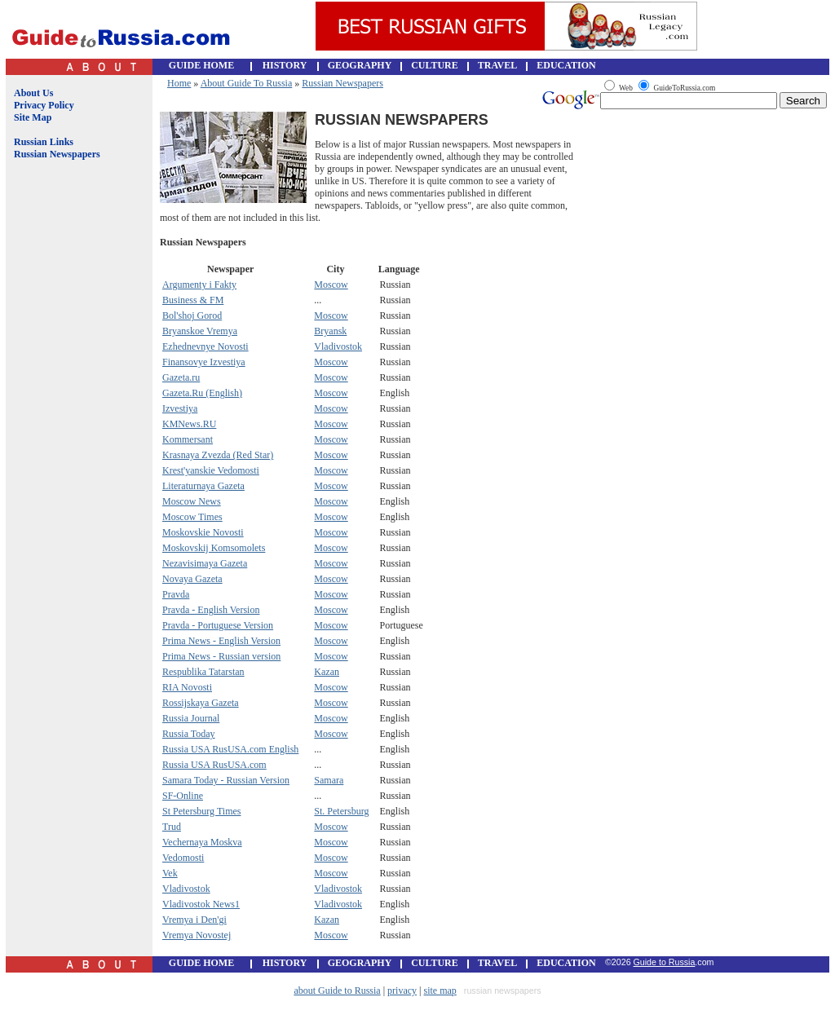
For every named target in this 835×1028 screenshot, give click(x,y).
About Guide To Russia (247, 83)
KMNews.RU (189, 424)
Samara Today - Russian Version (225, 780)
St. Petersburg (341, 811)
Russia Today (188, 733)
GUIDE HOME (201, 65)
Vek (170, 873)
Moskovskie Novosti (203, 532)
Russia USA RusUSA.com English (230, 749)
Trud (171, 826)
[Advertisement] (76, 434)
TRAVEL (497, 65)
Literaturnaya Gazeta (203, 486)
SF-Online (182, 795)
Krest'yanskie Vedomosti (210, 470)
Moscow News (191, 501)
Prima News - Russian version (221, 656)
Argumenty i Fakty (199, 284)
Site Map (32, 117)
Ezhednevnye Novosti (205, 346)
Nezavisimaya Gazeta (204, 563)
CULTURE (434, 65)
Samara (328, 780)
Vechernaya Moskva (202, 842)
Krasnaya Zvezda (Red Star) (217, 455)
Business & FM (192, 300)
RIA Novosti (187, 687)
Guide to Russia (665, 962)
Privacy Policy (44, 105)
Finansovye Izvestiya (203, 362)
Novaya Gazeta (192, 579)
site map (440, 990)
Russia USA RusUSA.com (214, 764)
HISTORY (285, 65)
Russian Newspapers (57, 154)
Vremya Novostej (196, 935)
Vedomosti (183, 857)
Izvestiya (179, 408)
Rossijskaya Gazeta (200, 702)
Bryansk (330, 331)
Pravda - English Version (210, 609)
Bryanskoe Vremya (199, 331)
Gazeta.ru (181, 377)
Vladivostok (338, 346)
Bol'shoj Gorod (192, 315)
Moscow (330, 284)
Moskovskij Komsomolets (213, 548)
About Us (33, 93)
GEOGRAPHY (360, 65)
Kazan (326, 671)
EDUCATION (566, 65)
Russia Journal (190, 718)
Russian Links (43, 142)
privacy (402, 990)
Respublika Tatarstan (203, 671)
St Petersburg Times (201, 811)
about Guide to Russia (337, 990)
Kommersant (187, 439)
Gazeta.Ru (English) (202, 393)
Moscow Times (192, 517)
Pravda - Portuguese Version (217, 625)
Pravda (175, 594)
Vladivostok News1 (201, 904)
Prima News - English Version (221, 640)
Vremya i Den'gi (194, 919)
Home (179, 83)
